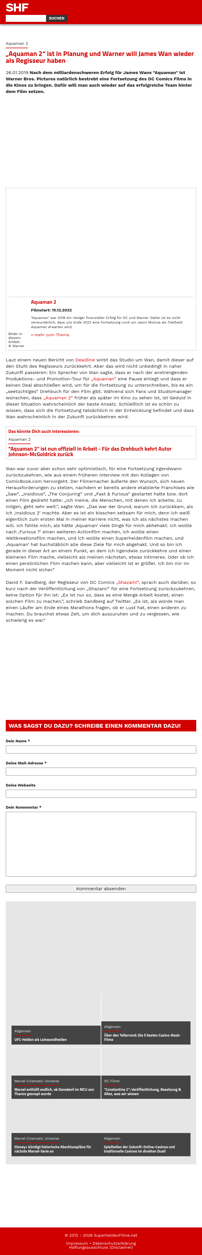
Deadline (85, 360)
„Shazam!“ (127, 582)
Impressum (77, 1243)
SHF (17, 7)
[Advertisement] (101, 141)
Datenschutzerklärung (114, 1243)
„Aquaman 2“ (58, 397)
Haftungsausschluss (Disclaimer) (101, 1247)
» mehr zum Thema (50, 334)
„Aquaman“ (103, 378)
